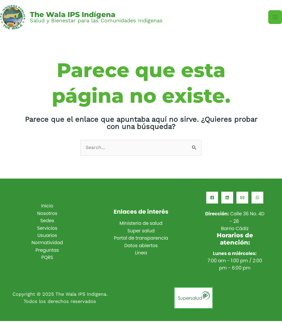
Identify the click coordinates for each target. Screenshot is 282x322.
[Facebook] (212, 198)
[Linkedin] (227, 198)
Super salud (141, 231)
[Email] (242, 198)
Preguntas (47, 251)
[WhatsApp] (257, 198)
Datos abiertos (141, 246)
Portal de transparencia (141, 239)
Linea (141, 253)
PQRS (47, 258)
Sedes (47, 221)
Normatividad (47, 244)
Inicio (47, 207)
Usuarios (47, 236)
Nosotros (47, 214)
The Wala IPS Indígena (76, 14)
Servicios (47, 229)
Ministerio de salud (141, 224)
